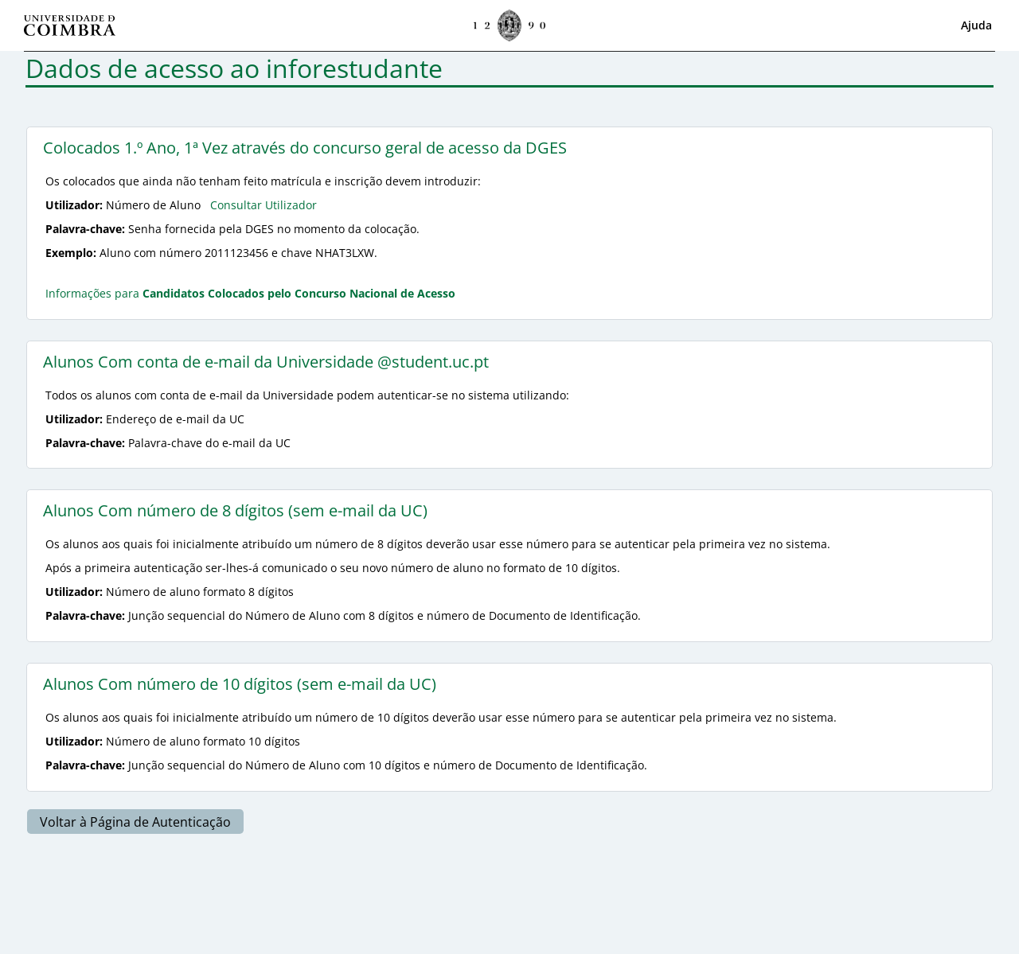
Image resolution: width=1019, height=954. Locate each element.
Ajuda (976, 25)
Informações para (250, 293)
